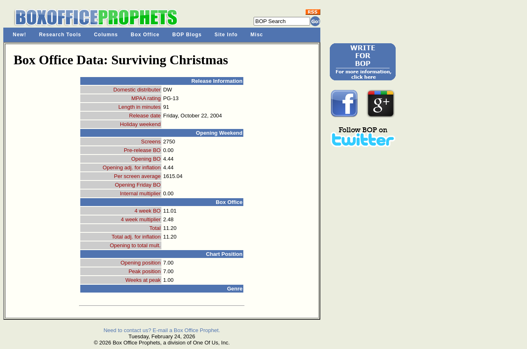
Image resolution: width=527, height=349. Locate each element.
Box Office (145, 34)
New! (19, 34)
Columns (106, 34)
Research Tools (60, 34)
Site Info (226, 34)
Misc (256, 34)
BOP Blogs (187, 34)
